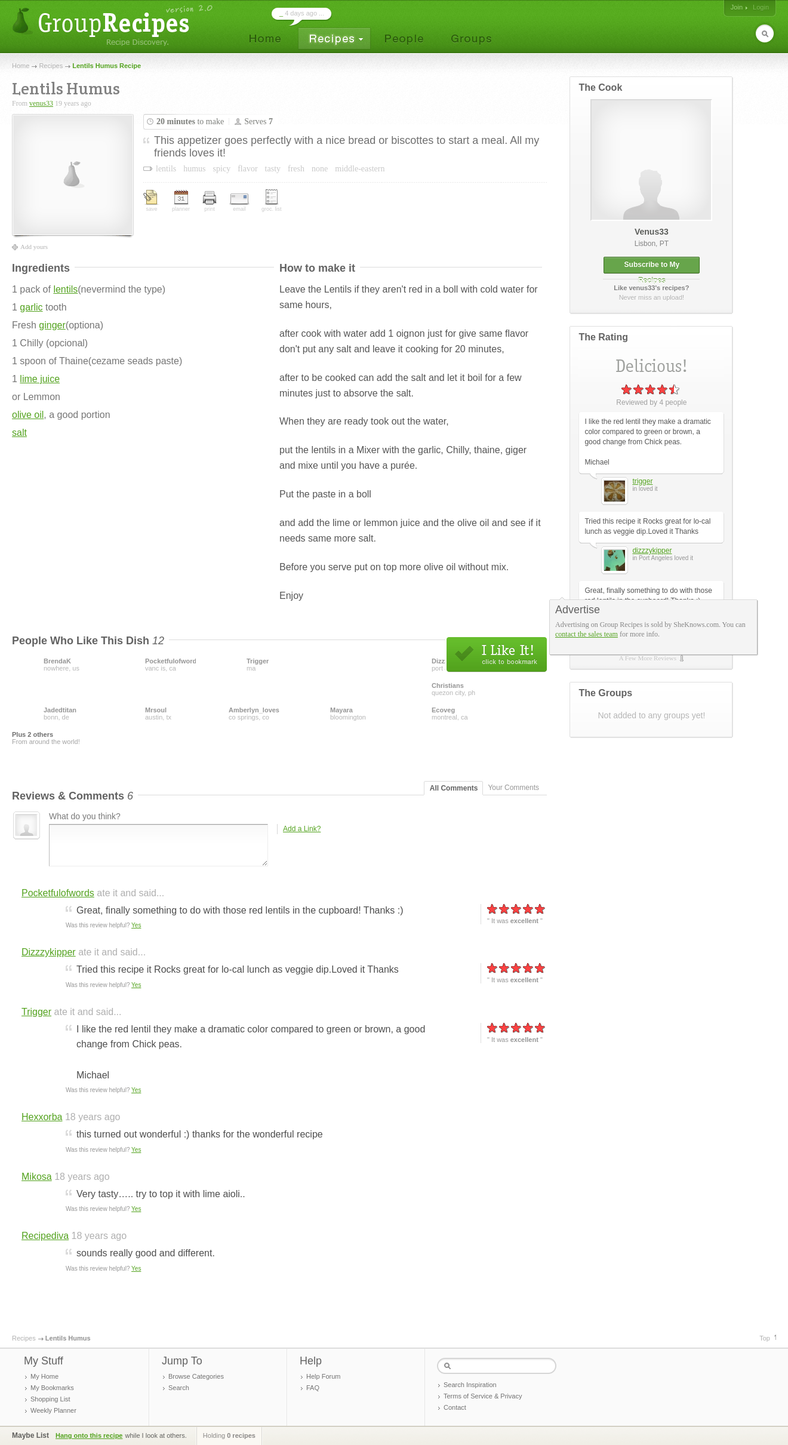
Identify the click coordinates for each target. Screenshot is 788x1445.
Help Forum (323, 1376)
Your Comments (513, 787)
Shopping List (50, 1399)
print (209, 201)
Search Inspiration (470, 1384)
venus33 (41, 103)
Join (737, 7)
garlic (31, 307)
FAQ (312, 1387)
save (151, 201)
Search (178, 1387)
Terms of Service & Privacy (483, 1396)
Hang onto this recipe (89, 1435)
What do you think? (85, 816)
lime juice (40, 379)
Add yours (34, 246)
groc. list (271, 200)
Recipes (51, 65)
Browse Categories (196, 1376)
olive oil (28, 415)
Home (20, 65)
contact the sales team (586, 634)
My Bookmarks (52, 1387)
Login (761, 7)
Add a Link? (302, 829)
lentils (65, 289)
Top (764, 1338)
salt (19, 433)
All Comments (454, 788)
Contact (455, 1407)
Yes (136, 925)
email (239, 202)
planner (181, 201)
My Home (44, 1376)
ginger (52, 325)
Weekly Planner (53, 1410)
